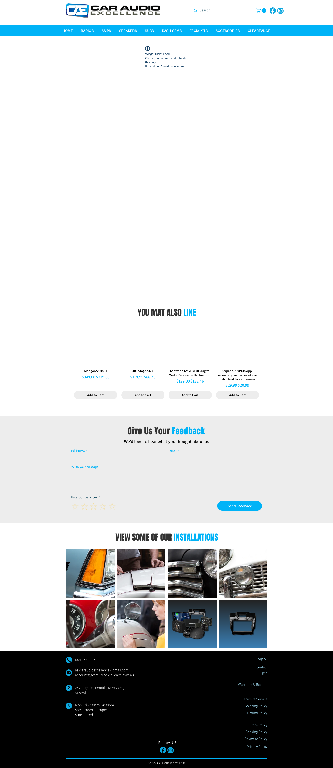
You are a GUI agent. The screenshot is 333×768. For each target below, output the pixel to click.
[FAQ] (252, 674)
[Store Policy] (252, 725)
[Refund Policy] (252, 713)
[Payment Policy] (252, 739)
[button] (261, 10)
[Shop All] (252, 659)
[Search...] (222, 10)
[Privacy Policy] (252, 747)
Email (173, 450)
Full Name (78, 450)
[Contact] (252, 668)
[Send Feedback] (239, 506)
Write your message (84, 466)
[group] (166, 360)
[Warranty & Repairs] (252, 685)
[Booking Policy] (252, 732)
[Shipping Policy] (252, 706)
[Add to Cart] (95, 395)
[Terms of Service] (252, 699)
